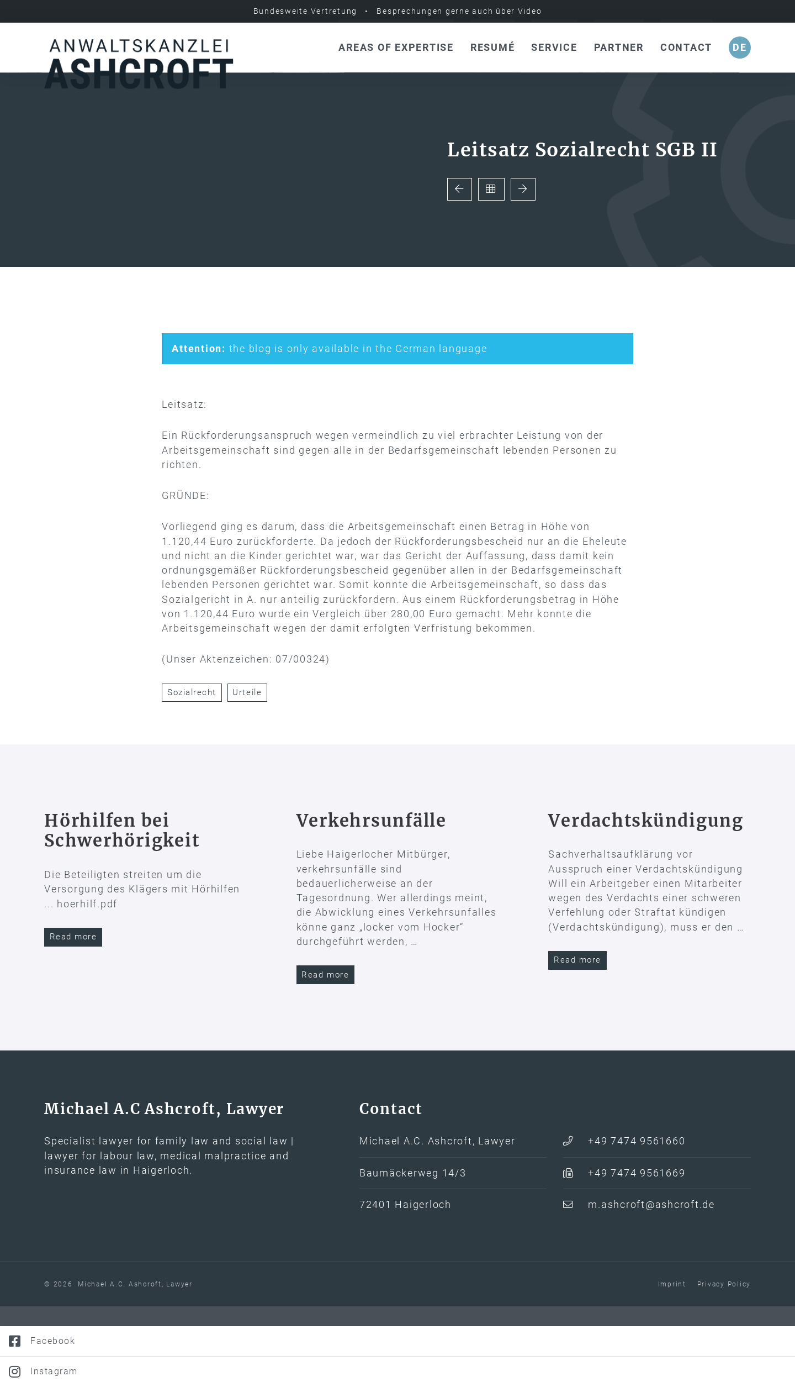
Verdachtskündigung (646, 900)
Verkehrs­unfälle (371, 900)
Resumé (492, 47)
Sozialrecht (191, 773)
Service (554, 47)
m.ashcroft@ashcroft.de (651, 1285)
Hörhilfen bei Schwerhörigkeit (121, 911)
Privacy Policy (724, 1365)
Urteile (247, 773)
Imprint (672, 1365)
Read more (73, 1017)
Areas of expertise (396, 47)
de (740, 47)
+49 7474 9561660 (636, 1222)
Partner (619, 47)
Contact (686, 47)
